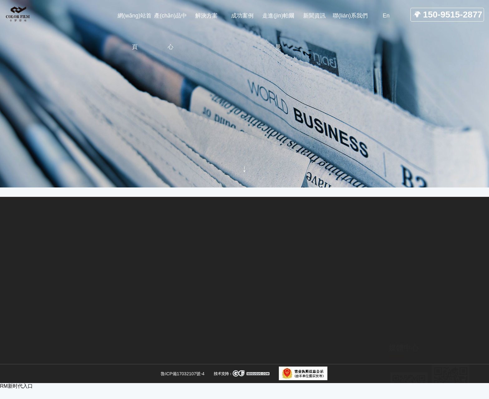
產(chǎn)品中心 (328, 361)
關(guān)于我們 (328, 350)
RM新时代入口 (16, 386)
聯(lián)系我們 (326, 382)
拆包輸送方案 (238, 365)
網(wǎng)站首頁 (82, 178)
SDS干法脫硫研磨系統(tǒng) (168, 377)
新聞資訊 (115, 178)
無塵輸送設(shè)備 (244, 354)
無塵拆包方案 (238, 344)
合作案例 (320, 371)
